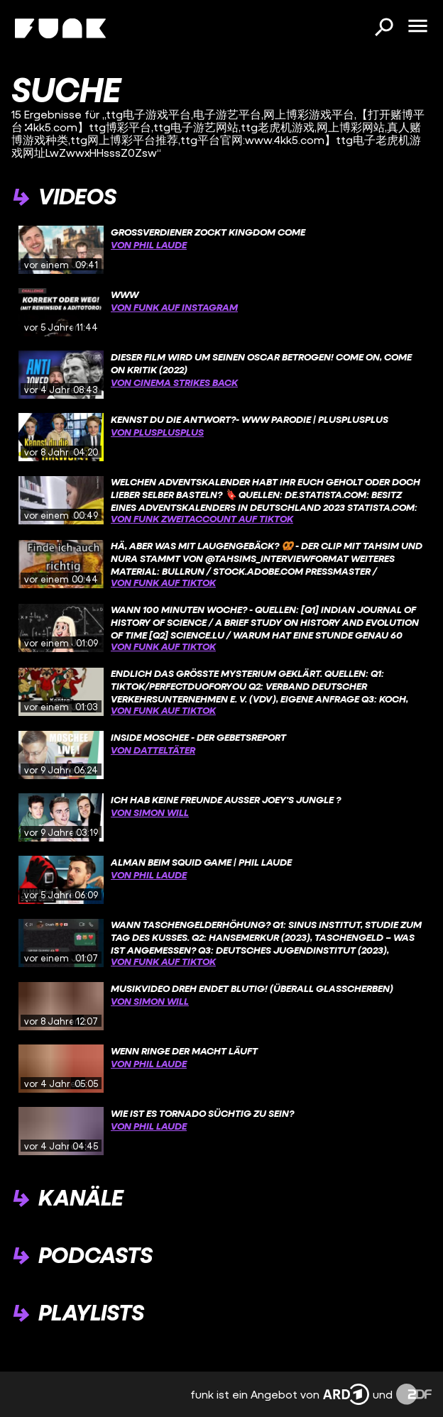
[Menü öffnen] (417, 26)
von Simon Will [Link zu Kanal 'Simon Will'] (150, 812)
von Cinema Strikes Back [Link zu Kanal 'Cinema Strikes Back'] (174, 382)
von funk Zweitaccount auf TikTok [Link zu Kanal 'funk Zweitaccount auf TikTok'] (202, 518)
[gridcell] (221, 250)
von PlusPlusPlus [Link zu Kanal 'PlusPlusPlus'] (157, 432)
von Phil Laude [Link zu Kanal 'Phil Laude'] (149, 244)
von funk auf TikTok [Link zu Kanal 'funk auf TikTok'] (163, 582)
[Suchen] (383, 28)
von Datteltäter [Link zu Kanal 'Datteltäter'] (153, 750)
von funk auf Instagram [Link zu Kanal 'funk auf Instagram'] (174, 307)
